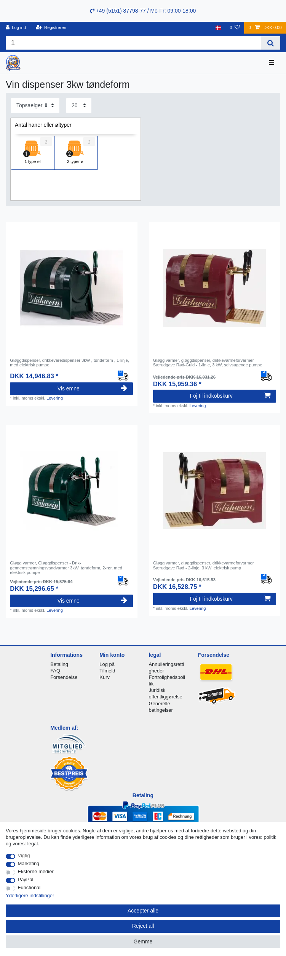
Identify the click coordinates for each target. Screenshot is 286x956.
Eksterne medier (36, 871)
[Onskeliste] (234, 28)
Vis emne (93, 388)
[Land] (218, 28)
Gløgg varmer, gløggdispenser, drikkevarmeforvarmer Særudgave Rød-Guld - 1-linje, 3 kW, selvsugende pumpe (207, 362)
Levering (54, 398)
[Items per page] (78, 105)
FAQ (55, 671)
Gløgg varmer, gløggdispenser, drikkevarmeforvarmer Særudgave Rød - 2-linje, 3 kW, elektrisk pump (203, 565)
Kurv (104, 677)
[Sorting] (35, 105)
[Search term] (133, 43)
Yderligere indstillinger (30, 895)
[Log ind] (16, 28)
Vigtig (24, 855)
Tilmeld (107, 671)
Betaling (59, 664)
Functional (29, 887)
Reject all (143, 926)
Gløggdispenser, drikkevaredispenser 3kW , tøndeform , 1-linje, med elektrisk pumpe (69, 362)
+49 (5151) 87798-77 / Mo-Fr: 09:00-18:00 (143, 11)
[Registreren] (50, 28)
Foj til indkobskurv (230, 396)
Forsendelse (63, 677)
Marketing (29, 863)
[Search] (270, 43)
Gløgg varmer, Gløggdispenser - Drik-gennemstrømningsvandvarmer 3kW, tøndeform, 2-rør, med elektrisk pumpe (66, 568)
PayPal (26, 879)
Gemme (143, 941)
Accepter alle (143, 911)
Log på (107, 664)
